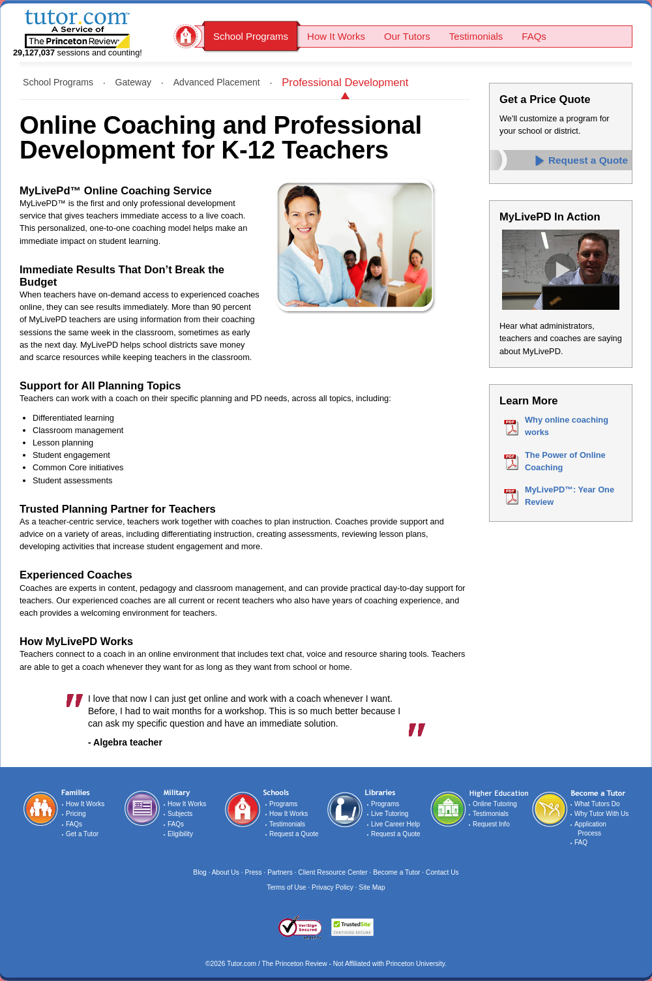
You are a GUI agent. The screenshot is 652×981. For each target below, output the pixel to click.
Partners (281, 872)
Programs (283, 803)
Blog (199, 872)
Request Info (491, 824)
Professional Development (345, 82)
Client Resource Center (332, 872)
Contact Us (442, 872)
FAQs (534, 36)
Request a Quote (588, 160)
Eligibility (180, 834)
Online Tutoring (495, 803)
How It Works (336, 36)
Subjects (180, 813)
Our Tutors (407, 36)
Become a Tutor (396, 872)
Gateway (133, 82)
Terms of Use (286, 887)
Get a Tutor (82, 834)
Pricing (76, 813)
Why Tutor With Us (601, 813)
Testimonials (476, 36)
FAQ (580, 842)
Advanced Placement (216, 82)
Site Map (372, 887)
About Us (225, 872)
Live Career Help (395, 824)
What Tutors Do (596, 803)
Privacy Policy (332, 887)
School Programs (250, 36)
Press (252, 872)
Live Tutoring (389, 813)
